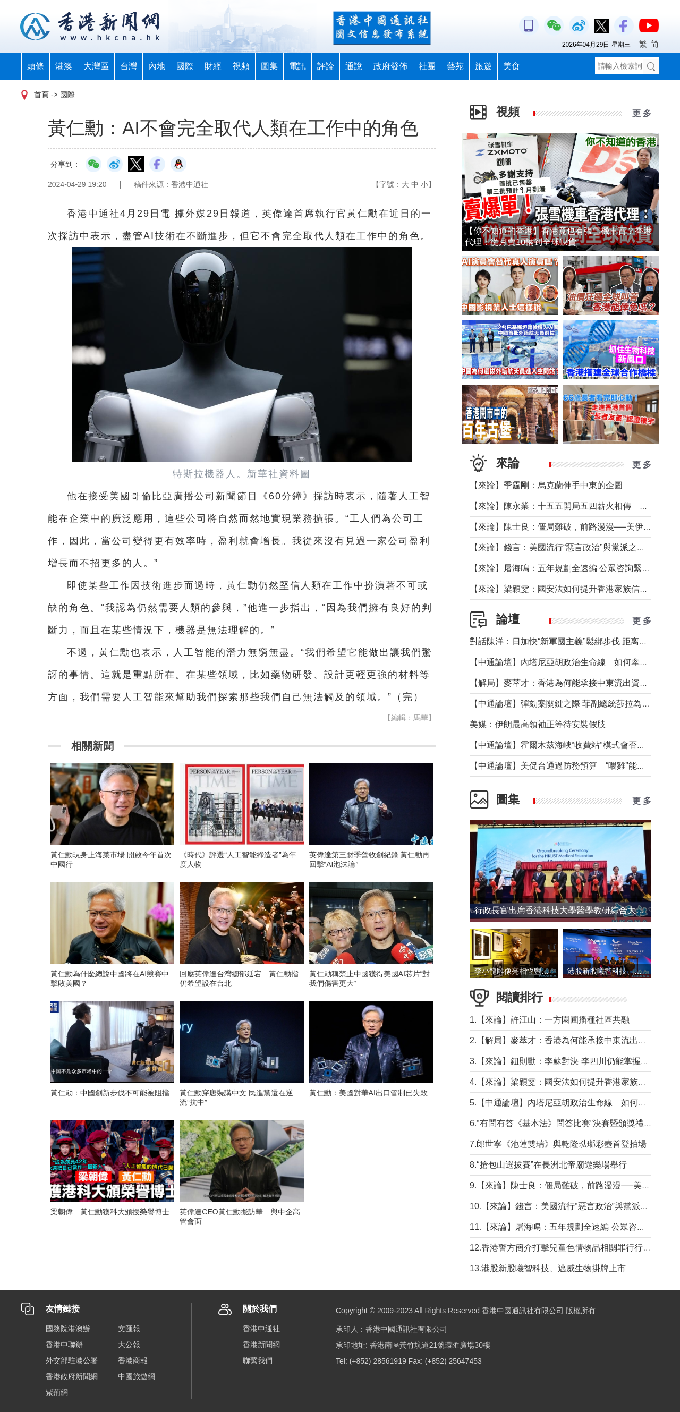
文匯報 (129, 1328)
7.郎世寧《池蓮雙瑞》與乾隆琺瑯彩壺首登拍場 (558, 1144)
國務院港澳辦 (68, 1328)
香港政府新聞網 (72, 1376)
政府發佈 (390, 66)
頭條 (35, 66)
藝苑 (455, 66)
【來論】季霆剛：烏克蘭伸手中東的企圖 (546, 485)
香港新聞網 (261, 1344)
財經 (213, 66)
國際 (184, 66)
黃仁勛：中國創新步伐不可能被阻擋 (109, 1092)
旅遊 (483, 66)
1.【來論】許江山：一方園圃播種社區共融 (550, 1019)
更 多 (641, 113)
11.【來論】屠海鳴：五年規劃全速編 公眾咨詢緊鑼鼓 (570, 1226)
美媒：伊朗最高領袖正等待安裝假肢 (538, 724)
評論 (325, 66)
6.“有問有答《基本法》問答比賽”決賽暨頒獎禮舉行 (565, 1123)
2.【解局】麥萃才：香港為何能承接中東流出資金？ (567, 1040)
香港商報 (133, 1360)
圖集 (269, 66)
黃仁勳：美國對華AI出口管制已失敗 (368, 1092)
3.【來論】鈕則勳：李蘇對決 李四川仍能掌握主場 (564, 1061)
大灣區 (96, 66)
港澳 (63, 66)
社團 (427, 66)
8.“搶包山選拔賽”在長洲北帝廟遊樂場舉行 (548, 1164)
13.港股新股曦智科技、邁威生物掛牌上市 (548, 1268)
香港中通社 (261, 1328)
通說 (353, 66)
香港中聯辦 (64, 1344)
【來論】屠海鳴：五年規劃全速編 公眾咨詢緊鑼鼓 (564, 568)
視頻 (241, 66)
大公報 (129, 1344)
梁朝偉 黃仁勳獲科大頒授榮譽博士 (113, 1211)
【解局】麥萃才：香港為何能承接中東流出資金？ (563, 682)
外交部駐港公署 (72, 1360)
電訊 (297, 66)
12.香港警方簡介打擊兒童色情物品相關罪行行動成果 (569, 1247)
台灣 (128, 66)
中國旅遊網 (136, 1376)
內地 (156, 66)
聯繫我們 (258, 1360)
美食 (511, 66)
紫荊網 (57, 1392)
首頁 (41, 94)
